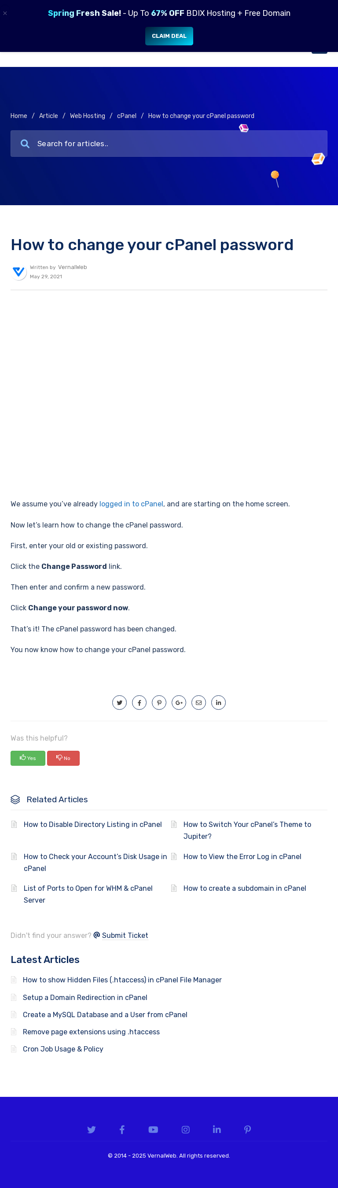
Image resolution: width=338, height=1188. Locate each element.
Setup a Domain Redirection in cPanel (85, 997)
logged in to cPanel (131, 504)
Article (48, 116)
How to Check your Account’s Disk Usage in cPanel (95, 862)
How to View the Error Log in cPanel (242, 856)
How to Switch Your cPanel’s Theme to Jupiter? (247, 830)
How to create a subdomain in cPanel (245, 888)
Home (19, 116)
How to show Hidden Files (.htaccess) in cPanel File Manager (122, 980)
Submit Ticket (125, 935)
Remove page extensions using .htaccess (91, 1032)
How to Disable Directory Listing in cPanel (93, 824)
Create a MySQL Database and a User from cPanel (105, 1015)
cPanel (126, 116)
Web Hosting (87, 116)
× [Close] (5, 13)
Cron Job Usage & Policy (63, 1049)
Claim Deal (169, 36)
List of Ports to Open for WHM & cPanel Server (88, 894)
